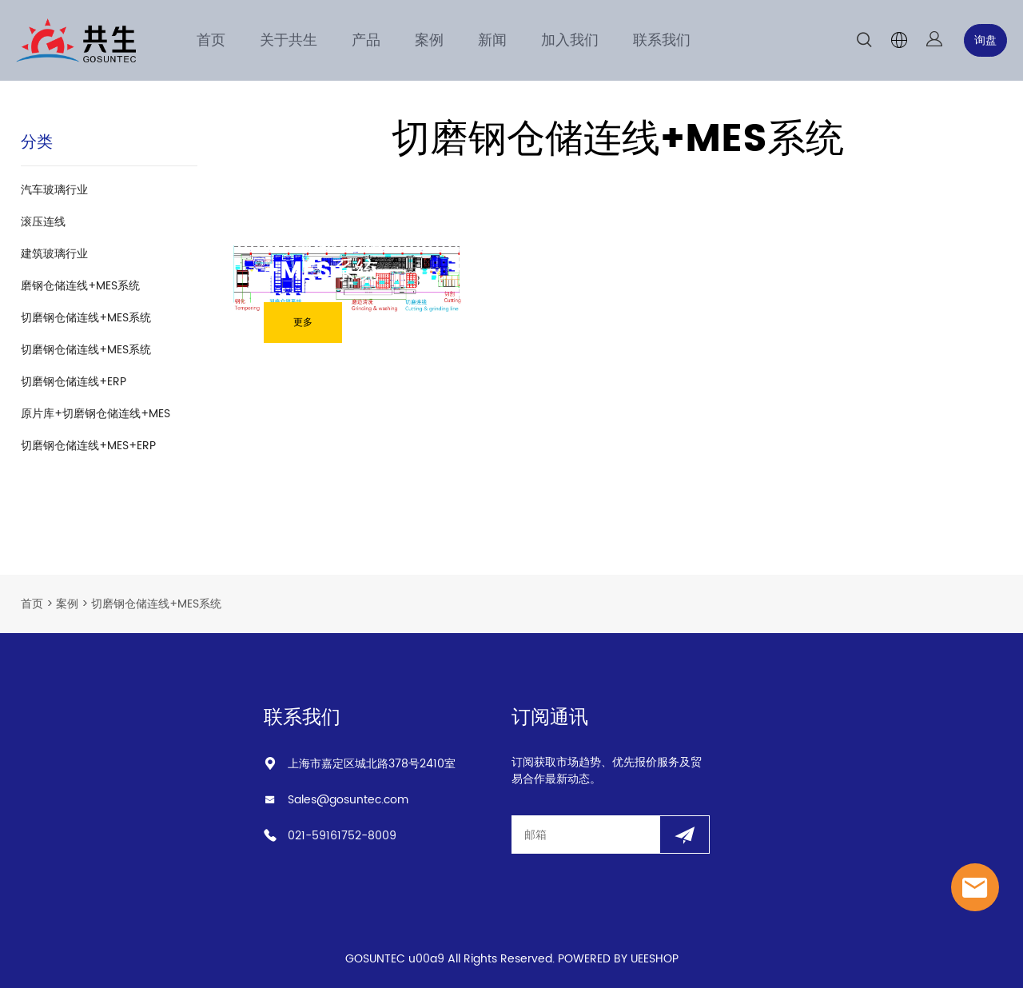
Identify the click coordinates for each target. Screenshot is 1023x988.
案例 (429, 40)
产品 (366, 40)
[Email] (585, 834)
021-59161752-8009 (342, 835)
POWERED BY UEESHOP (618, 959)
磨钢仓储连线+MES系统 (80, 286)
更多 (302, 322)
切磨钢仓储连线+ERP (73, 381)
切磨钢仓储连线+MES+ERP (88, 445)
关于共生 (288, 40)
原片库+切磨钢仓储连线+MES (95, 413)
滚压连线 (43, 222)
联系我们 (662, 40)
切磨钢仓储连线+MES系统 (86, 318)
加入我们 (570, 40)
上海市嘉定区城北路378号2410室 (372, 763)
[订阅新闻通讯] (684, 834)
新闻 (492, 40)
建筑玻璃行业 (54, 254)
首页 (211, 40)
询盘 (985, 40)
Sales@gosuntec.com (348, 799)
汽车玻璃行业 (54, 190)
